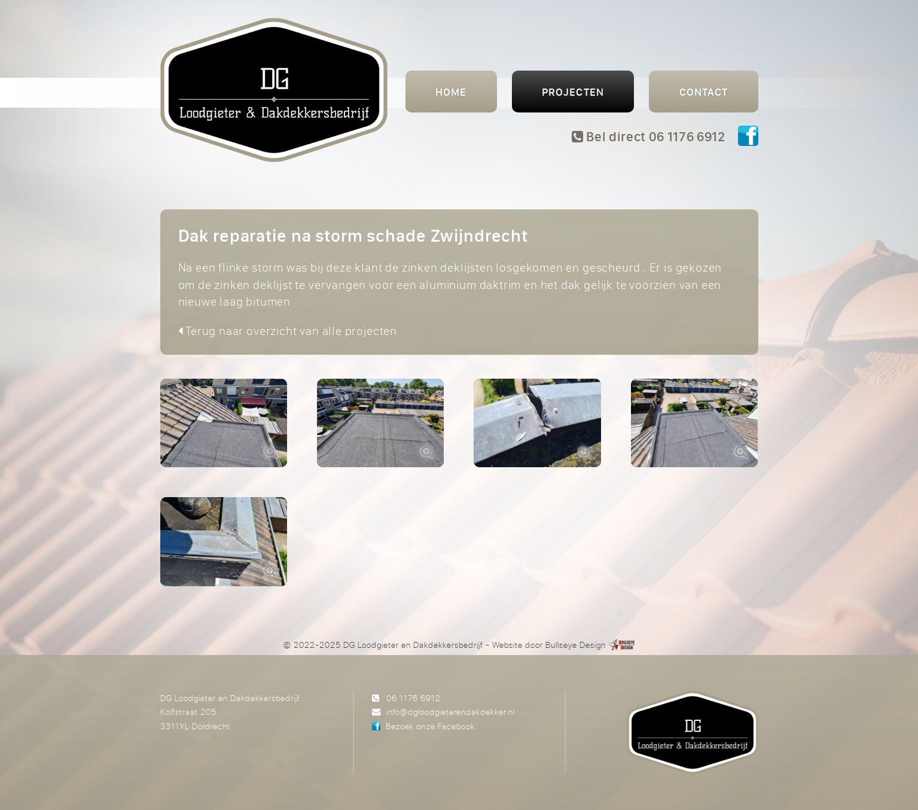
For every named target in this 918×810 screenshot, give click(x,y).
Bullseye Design (575, 644)
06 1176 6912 (413, 698)
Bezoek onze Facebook (430, 726)
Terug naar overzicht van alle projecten (287, 330)
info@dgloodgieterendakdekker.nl (450, 711)
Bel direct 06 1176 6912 (648, 136)
